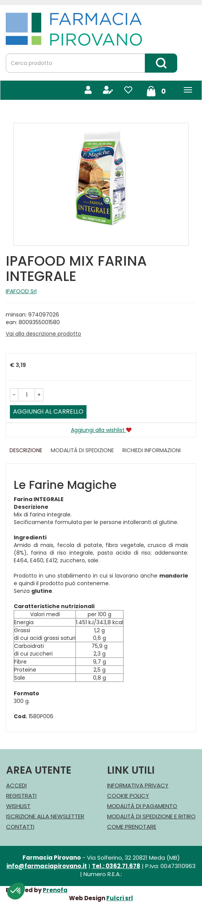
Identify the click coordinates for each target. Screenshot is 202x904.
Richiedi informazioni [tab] (151, 450)
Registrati (21, 796)
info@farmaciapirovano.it (46, 866)
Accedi (16, 785)
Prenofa (55, 890)
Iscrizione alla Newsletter (45, 816)
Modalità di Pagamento (142, 806)
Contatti (20, 827)
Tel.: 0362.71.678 (116, 866)
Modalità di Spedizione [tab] (82, 450)
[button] (14, 394)
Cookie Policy (128, 796)
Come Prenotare (131, 827)
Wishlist (18, 806)
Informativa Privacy (137, 785)
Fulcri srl (119, 898)
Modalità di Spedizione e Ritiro (151, 816)
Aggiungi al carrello (48, 411)
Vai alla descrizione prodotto (43, 334)
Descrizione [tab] (26, 450)
